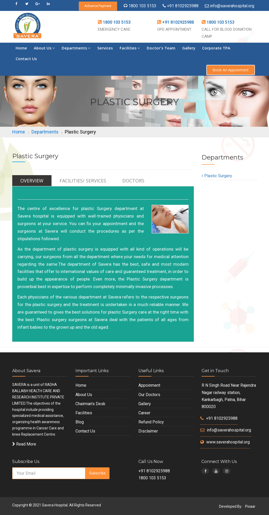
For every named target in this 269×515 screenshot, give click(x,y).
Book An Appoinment (231, 69)
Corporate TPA (216, 47)
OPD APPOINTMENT (174, 29)
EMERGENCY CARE (114, 29)
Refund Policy (151, 421)
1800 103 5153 (142, 5)
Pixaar (250, 506)
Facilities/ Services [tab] (83, 180)
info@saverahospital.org (232, 5)
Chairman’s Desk (90, 403)
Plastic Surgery (217, 175)
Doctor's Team (161, 47)
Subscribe (97, 473)
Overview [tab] (31, 180)
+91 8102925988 (182, 5)
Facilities (130, 47)
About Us (44, 47)
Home (21, 47)
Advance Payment (98, 6)
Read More (24, 444)
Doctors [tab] (133, 180)
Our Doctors (149, 394)
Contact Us (26, 58)
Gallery (188, 47)
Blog (79, 421)
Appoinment (149, 385)
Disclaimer (148, 431)
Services (105, 47)
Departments (76, 47)
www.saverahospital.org (228, 442)
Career (144, 412)
